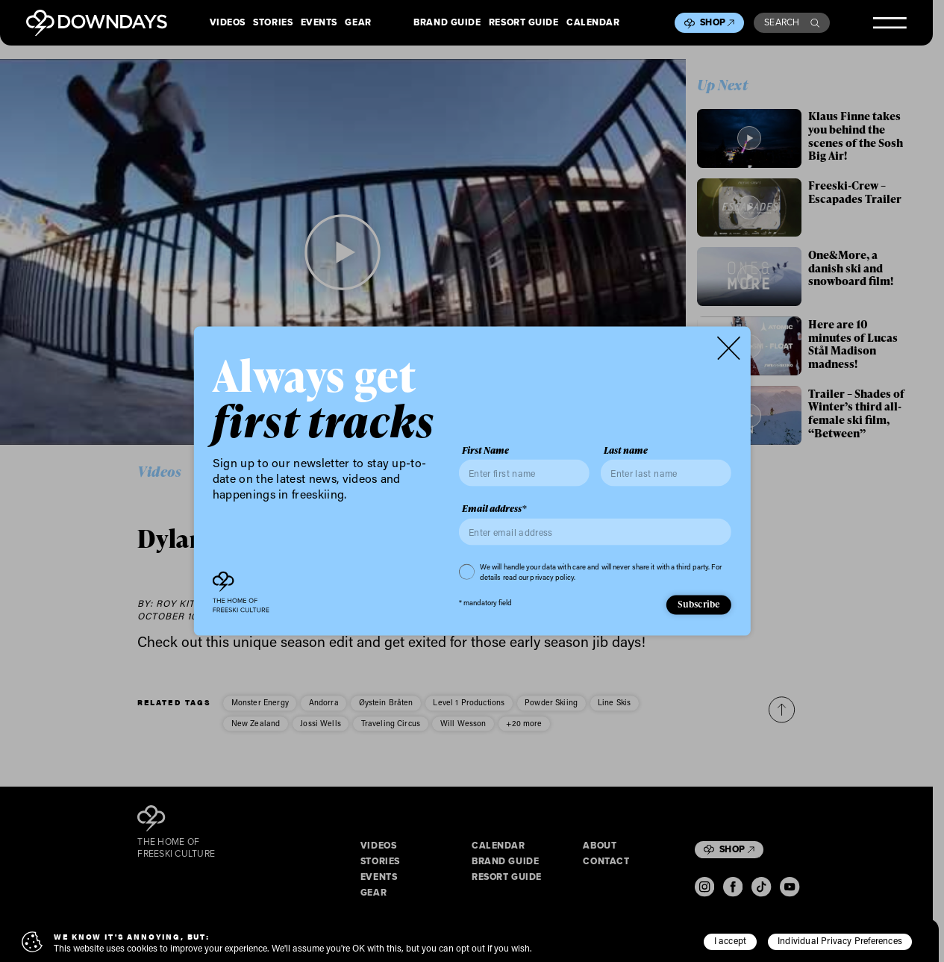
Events (319, 23)
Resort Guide (524, 23)
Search (791, 22)
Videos (228, 23)
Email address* (494, 509)
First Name (485, 450)
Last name (626, 450)
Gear (358, 23)
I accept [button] (730, 940)
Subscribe (699, 603)
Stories (273, 23)
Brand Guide (447, 23)
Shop (717, 22)
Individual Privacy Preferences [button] (840, 940)
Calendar (592, 23)
